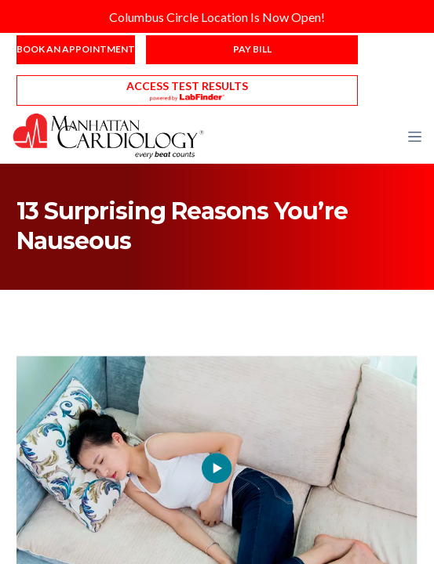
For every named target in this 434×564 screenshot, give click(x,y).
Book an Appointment (75, 49)
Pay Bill (252, 49)
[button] (415, 136)
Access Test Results (187, 85)
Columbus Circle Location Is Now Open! (217, 16)
